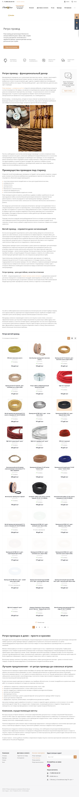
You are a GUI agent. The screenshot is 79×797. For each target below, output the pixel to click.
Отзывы (4, 755)
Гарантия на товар (22, 755)
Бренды (4, 758)
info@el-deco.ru (54, 776)
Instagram (48, 765)
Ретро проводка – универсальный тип (13, 88)
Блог (3, 762)
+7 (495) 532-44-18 (55, 773)
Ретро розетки (36, 760)
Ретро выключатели (38, 762)
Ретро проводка (36, 755)
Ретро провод (36, 758)
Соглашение (20, 758)
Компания (5, 753)
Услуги (4, 760)
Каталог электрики (38, 753)
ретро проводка (20, 5)
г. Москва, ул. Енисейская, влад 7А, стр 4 (61, 779)
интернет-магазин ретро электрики (31, 276)
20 (45, 627)
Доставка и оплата (23, 753)
